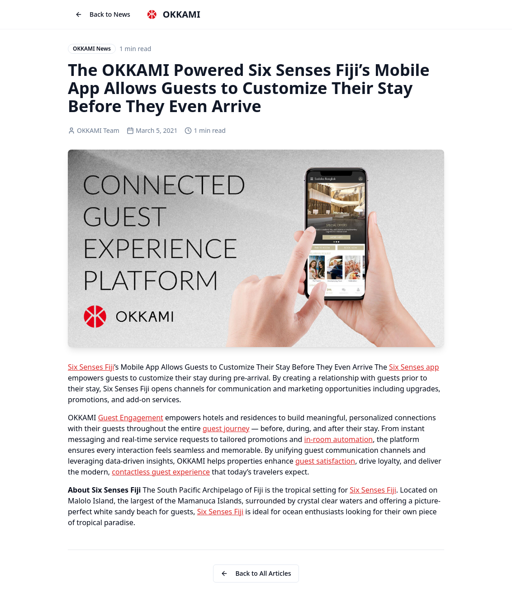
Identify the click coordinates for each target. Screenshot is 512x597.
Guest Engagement (130, 418)
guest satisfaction (325, 461)
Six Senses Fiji (91, 367)
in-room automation (338, 439)
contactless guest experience (161, 472)
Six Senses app (414, 367)
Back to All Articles (256, 573)
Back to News (102, 14)
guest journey (226, 428)
